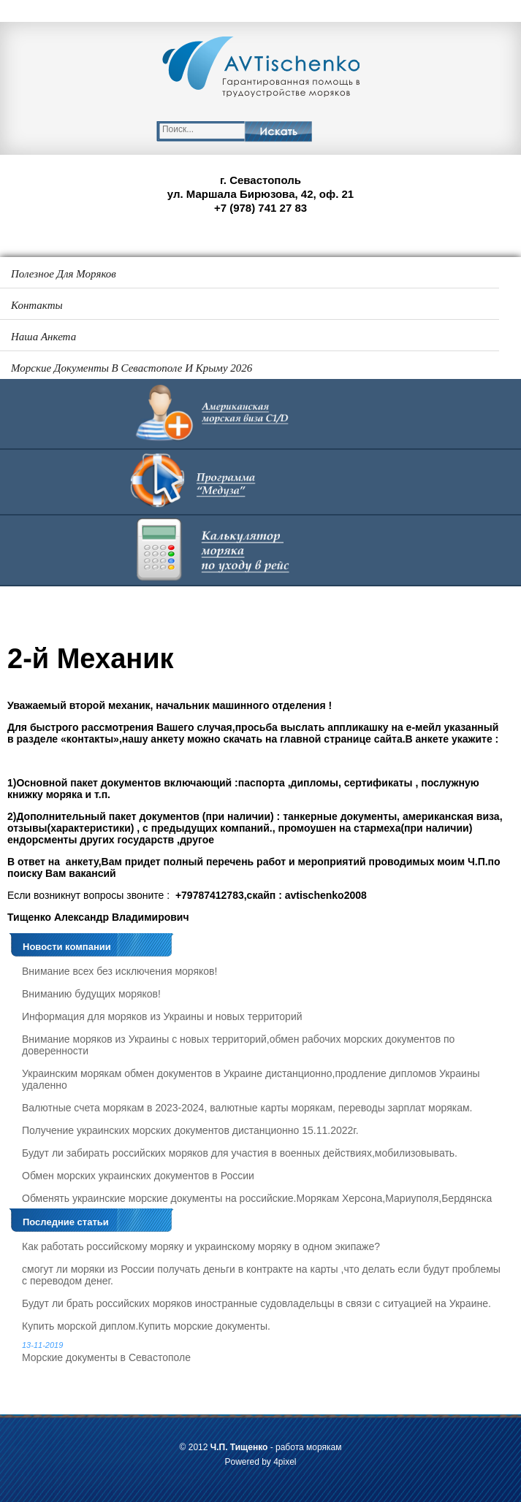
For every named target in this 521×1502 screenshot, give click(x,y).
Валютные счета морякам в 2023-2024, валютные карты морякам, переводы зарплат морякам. (247, 1108)
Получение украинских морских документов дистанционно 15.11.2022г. (190, 1130)
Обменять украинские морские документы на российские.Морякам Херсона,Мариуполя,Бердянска (257, 1198)
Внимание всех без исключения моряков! (119, 971)
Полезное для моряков (63, 274)
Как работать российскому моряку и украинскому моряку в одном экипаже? (201, 1246)
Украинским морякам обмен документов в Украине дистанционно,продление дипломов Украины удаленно (251, 1079)
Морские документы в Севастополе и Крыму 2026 (131, 368)
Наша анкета (43, 336)
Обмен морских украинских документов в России (138, 1175)
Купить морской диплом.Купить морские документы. (146, 1326)
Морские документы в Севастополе (264, 1352)
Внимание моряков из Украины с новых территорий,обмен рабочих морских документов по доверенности (238, 1045)
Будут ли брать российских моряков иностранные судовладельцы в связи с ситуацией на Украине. (256, 1303)
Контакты (37, 305)
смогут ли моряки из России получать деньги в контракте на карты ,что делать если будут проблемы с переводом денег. (261, 1275)
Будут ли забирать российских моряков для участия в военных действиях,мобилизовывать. (239, 1153)
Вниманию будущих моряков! (91, 994)
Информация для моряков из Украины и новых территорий (162, 1016)
